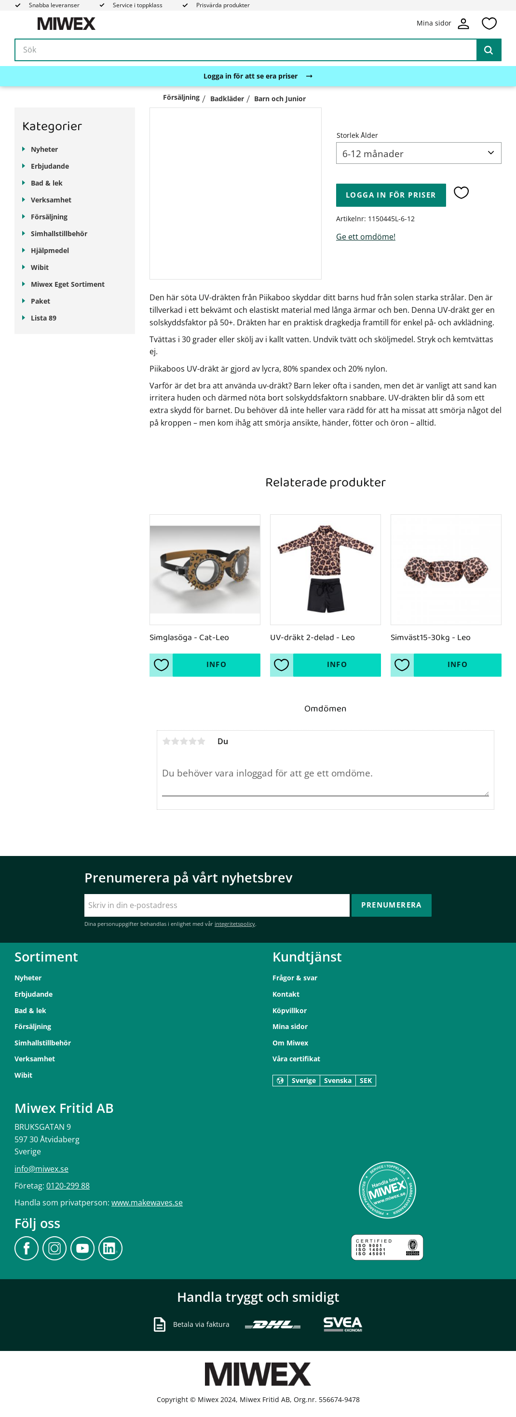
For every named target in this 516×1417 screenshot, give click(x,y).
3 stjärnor (183, 741)
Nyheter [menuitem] (44, 149)
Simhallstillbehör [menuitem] (59, 233)
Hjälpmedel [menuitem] (50, 250)
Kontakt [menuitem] (285, 994)
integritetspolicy (235, 923)
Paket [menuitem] (40, 301)
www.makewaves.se (147, 1202)
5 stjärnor (201, 741)
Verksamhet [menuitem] (51, 199)
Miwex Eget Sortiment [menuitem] (68, 284)
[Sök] (488, 50)
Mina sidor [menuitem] (290, 1026)
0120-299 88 (68, 1185)
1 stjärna (166, 741)
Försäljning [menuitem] (49, 216)
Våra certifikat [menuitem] (296, 1058)
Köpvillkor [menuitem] (289, 1010)
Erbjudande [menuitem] (50, 166)
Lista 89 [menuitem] (43, 317)
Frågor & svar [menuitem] (294, 977)
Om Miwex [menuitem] (290, 1042)
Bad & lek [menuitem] (47, 182)
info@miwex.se (41, 1168)
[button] (489, 24)
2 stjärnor (175, 741)
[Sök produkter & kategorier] (258, 50)
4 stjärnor (192, 741)
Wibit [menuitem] (40, 267)
